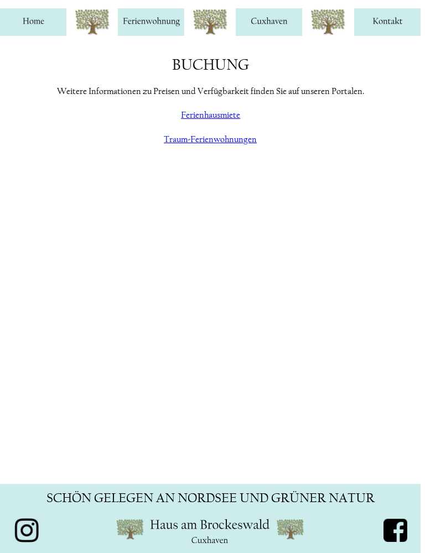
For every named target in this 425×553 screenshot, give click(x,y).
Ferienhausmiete (210, 114)
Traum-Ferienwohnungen (210, 139)
